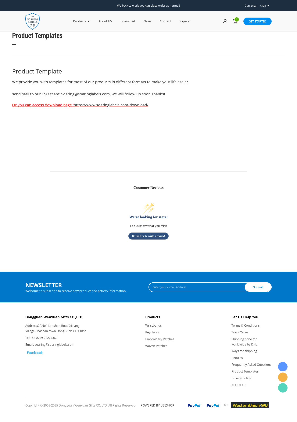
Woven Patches (156, 346)
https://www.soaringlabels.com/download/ (111, 104)
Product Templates (245, 372)
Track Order (239, 332)
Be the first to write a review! (148, 236)
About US (105, 21)
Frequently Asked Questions (251, 365)
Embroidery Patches (159, 339)
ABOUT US (238, 385)
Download (127, 21)
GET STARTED (257, 21)
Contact (165, 21)
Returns (237, 358)
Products (79, 21)
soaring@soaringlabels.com (54, 344)
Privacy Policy (241, 378)
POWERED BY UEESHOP (157, 405)
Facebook (34, 352)
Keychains (152, 332)
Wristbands (153, 326)
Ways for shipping (244, 351)
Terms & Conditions (245, 326)
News (147, 21)
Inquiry (185, 21)
